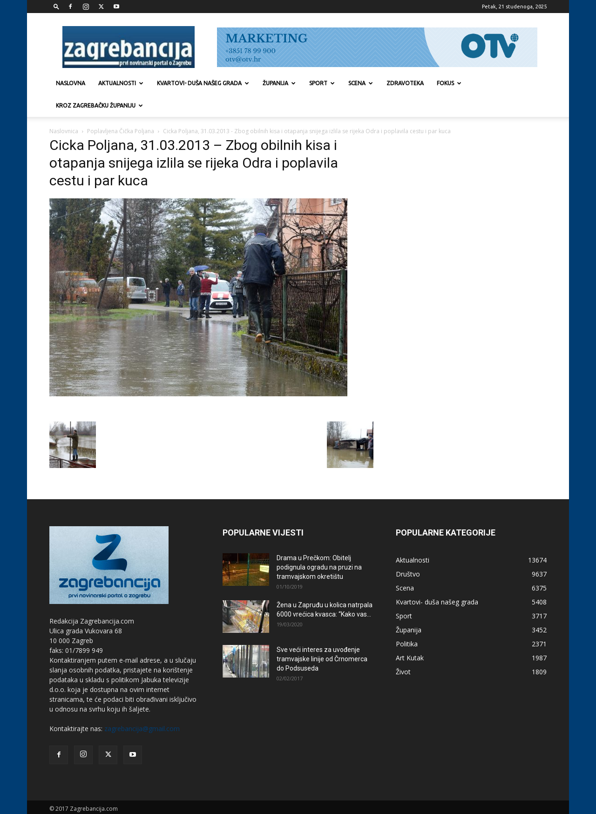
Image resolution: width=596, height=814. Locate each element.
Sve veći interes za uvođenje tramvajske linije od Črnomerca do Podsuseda (322, 659)
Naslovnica (63, 131)
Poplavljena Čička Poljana (120, 131)
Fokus (449, 83)
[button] (56, 6)
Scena (360, 83)
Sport (322, 83)
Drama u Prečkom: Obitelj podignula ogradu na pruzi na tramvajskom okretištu (319, 567)
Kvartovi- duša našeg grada (203, 83)
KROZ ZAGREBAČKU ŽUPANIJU (99, 105)
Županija (279, 83)
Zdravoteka (405, 83)
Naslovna (70, 83)
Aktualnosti (120, 83)
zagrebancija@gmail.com (142, 728)
